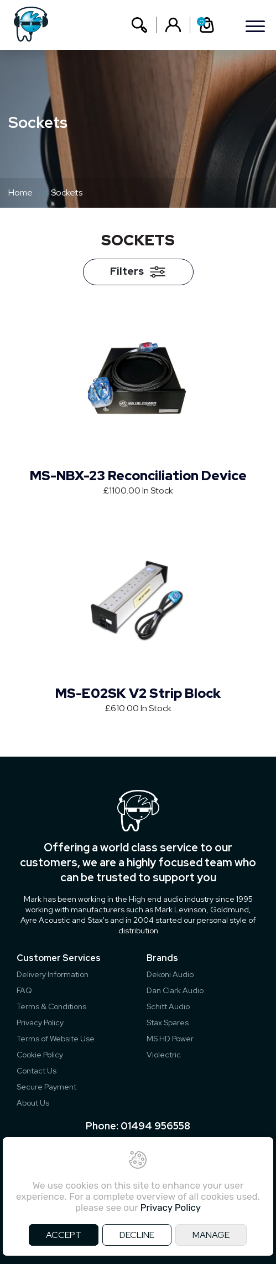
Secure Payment (46, 1087)
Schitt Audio (168, 1006)
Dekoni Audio (170, 974)
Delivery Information (52, 974)
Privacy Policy (40, 1022)
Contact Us (36, 1071)
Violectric (164, 1055)
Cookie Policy (40, 1055)
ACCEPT (63, 1235)
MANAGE (211, 1235)
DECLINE (136, 1235)
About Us (33, 1103)
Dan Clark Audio (175, 990)
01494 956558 (155, 1125)
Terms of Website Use (56, 1039)
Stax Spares (168, 1022)
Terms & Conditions (51, 1006)
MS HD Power (170, 1039)
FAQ (24, 990)
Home (20, 192)
